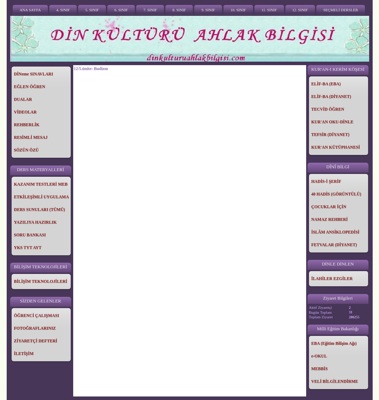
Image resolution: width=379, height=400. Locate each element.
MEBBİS (319, 368)
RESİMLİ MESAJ (31, 137)
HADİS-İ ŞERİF (326, 181)
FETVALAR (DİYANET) (334, 244)
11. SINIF (269, 10)
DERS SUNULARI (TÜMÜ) (39, 209)
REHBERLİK (27, 124)
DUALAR (23, 99)
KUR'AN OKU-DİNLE (332, 121)
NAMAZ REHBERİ (329, 219)
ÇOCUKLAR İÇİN (329, 206)
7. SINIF (150, 10)
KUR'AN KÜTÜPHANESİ (335, 147)
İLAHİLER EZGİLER (332, 278)
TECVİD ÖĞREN (328, 109)
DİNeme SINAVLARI (33, 73)
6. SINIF (121, 10)
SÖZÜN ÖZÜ (26, 150)
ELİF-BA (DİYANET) (331, 96)
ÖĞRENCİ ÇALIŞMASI (36, 315)
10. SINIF (238, 10)
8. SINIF (179, 10)
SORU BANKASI (30, 234)
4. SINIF (63, 10)
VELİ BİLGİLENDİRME (334, 381)
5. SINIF (92, 10)
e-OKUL (319, 356)
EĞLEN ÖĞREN (29, 86)
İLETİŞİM (24, 353)
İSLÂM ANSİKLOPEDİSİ (335, 232)
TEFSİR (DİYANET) (330, 134)
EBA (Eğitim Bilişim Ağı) (334, 343)
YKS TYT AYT (28, 247)
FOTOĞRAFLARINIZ (35, 328)
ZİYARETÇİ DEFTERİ (35, 340)
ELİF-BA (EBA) (326, 83)
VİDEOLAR (25, 112)
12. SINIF (300, 10)
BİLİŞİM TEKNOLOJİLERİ (41, 281)
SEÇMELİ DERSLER (340, 10)
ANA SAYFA (30, 10)
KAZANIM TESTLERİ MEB (41, 184)
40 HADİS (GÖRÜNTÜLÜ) (336, 194)
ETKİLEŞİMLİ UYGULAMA (41, 196)
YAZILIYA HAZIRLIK (35, 222)
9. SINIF (208, 10)
